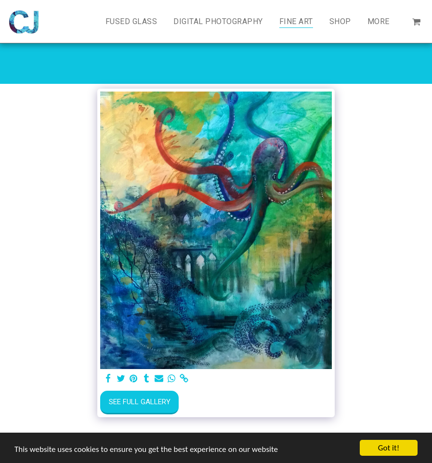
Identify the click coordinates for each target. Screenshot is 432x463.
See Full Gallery (139, 401)
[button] (416, 21)
